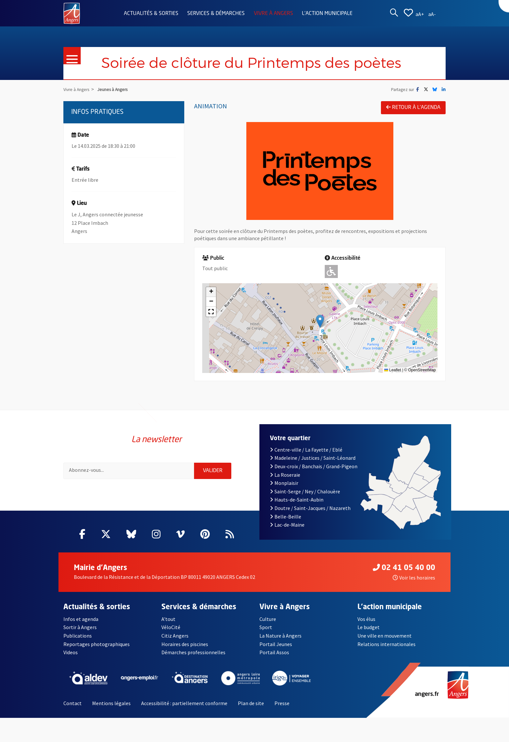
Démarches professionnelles (193, 652)
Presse (281, 703)
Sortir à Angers (80, 627)
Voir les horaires (414, 577)
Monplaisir (284, 483)
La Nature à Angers (280, 635)
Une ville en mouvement (384, 635)
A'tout (168, 619)
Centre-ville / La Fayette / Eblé (306, 449)
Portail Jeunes (275, 644)
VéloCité (170, 627)
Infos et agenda (80, 619)
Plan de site (251, 703)
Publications (77, 635)
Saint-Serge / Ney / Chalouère (305, 491)
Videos (70, 652)
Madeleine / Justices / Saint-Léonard (312, 458)
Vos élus (366, 619)
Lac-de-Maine (287, 524)
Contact (72, 703)
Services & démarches (216, 13)
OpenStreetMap (422, 370)
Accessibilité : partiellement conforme (184, 703)
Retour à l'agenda (413, 107)
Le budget (368, 627)
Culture (267, 619)
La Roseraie (285, 474)
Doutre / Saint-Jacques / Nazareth (310, 508)
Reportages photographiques (96, 644)
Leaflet (392, 370)
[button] (320, 321)
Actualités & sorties (151, 13)
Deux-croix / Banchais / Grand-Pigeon (313, 466)
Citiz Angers (175, 635)
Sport (265, 627)
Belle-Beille (285, 516)
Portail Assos (274, 652)
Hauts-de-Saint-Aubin (296, 499)
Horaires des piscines (184, 644)
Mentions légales (111, 703)
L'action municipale (327, 13)
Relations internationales (386, 644)
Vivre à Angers (273, 13)
